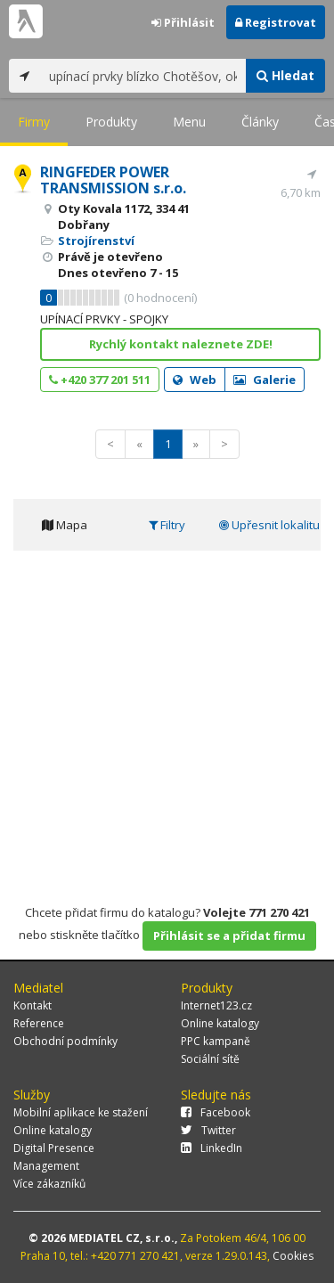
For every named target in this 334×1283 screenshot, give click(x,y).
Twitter (208, 1130)
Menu (189, 121)
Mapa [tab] (64, 525)
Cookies (293, 1255)
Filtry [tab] (167, 525)
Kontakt (32, 1005)
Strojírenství (96, 241)
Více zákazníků (49, 1183)
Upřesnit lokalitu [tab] (269, 525)
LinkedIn (211, 1148)
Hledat (285, 75)
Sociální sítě (210, 1058)
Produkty (111, 121)
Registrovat (275, 22)
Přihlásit (183, 22)
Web (194, 380)
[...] (143, 76)
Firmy (34, 121)
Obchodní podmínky (65, 1041)
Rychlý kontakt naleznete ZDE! (181, 344)
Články (260, 121)
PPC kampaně (215, 1041)
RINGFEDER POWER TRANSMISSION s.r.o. (113, 180)
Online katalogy (220, 1023)
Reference (38, 1023)
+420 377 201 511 (100, 380)
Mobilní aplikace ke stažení (80, 1112)
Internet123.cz (216, 1005)
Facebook (215, 1112)
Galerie (264, 380)
